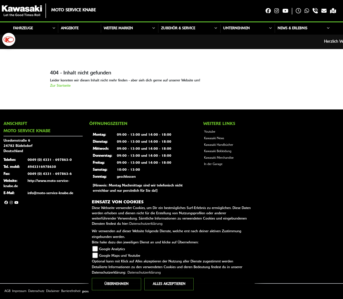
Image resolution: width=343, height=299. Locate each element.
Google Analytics (112, 249)
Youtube (209, 132)
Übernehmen (116, 284)
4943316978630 (42, 167)
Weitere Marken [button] (118, 28)
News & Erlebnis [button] (292, 28)
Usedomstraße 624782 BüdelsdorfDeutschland (18, 146)
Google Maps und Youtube (119, 256)
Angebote (70, 28)
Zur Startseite (60, 86)
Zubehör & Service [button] (178, 28)
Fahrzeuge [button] (23, 28)
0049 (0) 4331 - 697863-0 (50, 160)
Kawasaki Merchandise (219, 158)
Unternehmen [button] (236, 28)
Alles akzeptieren (169, 284)
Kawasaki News (214, 138)
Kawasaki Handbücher (218, 145)
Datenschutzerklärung (146, 224)
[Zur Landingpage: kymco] (8, 39)
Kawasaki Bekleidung (217, 151)
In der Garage (213, 164)
